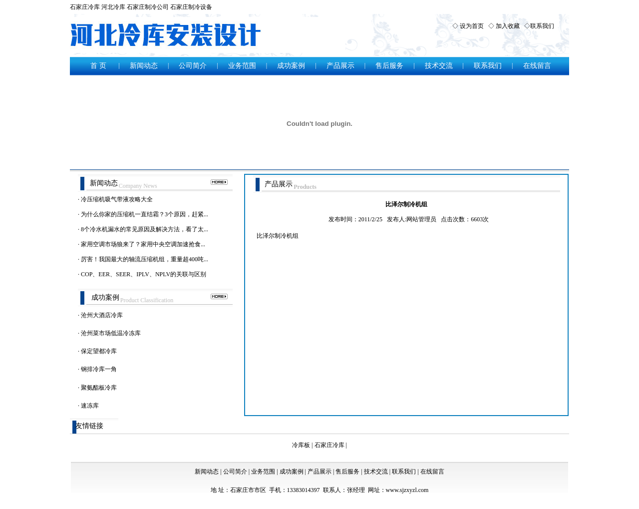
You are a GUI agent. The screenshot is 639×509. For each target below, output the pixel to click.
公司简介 (193, 65)
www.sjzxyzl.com (407, 490)
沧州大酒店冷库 (102, 315)
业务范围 (242, 65)
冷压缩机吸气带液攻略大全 (117, 199)
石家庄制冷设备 (191, 6)
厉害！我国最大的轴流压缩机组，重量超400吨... (144, 259)
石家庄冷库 (85, 6)
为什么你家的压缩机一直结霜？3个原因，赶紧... (144, 214)
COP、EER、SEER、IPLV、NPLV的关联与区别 (143, 274)
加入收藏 (508, 25)
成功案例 (291, 65)
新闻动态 (144, 65)
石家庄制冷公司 (148, 6)
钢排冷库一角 (99, 369)
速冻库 (90, 405)
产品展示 (340, 65)
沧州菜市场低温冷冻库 (111, 333)
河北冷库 (113, 6)
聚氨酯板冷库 (99, 387)
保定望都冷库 (99, 351)
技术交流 (439, 65)
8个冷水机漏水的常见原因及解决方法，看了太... (144, 229)
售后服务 (389, 65)
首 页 (98, 65)
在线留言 (537, 65)
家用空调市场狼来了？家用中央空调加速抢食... (143, 244)
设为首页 (472, 25)
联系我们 (542, 25)
